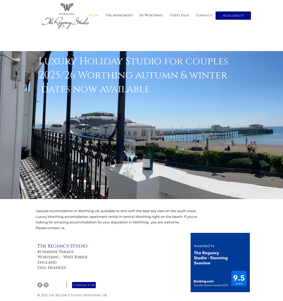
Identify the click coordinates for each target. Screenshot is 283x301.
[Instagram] (46, 285)
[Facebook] (39, 285)
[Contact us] (84, 285)
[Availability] (233, 16)
